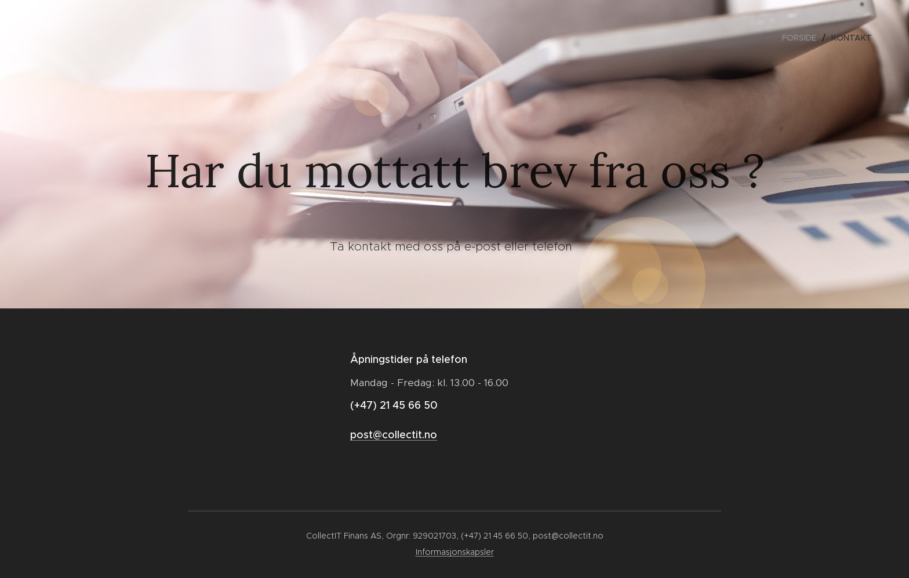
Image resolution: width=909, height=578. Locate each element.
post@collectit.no (393, 434)
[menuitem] (802, 37)
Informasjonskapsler (455, 552)
